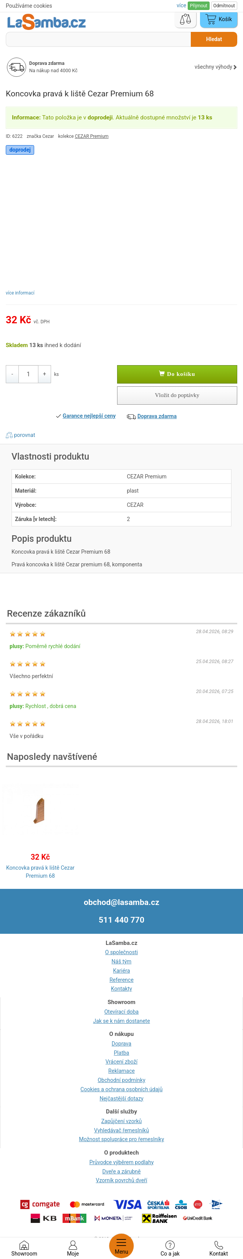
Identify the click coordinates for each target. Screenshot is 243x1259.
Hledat (214, 39)
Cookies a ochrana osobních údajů (122, 1089)
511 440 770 (121, 920)
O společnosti (121, 952)
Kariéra (121, 971)
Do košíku (177, 374)
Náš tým (122, 961)
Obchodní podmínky (121, 1080)
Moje (73, 1249)
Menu (121, 1246)
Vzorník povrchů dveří (121, 1180)
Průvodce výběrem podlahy (121, 1162)
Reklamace (121, 1071)
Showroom (24, 1249)
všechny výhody (216, 67)
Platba (121, 1053)
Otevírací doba (121, 1012)
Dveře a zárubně (121, 1171)
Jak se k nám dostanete (121, 1021)
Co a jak (170, 1249)
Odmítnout (224, 5)
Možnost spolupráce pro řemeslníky (121, 1139)
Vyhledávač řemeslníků (121, 1130)
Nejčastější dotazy (121, 1098)
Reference (121, 980)
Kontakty (121, 989)
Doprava (121, 1044)
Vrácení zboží (121, 1062)
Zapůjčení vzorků (121, 1121)
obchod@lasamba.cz (121, 902)
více (182, 5)
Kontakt (219, 1249)
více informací (20, 293)
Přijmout (198, 5)
